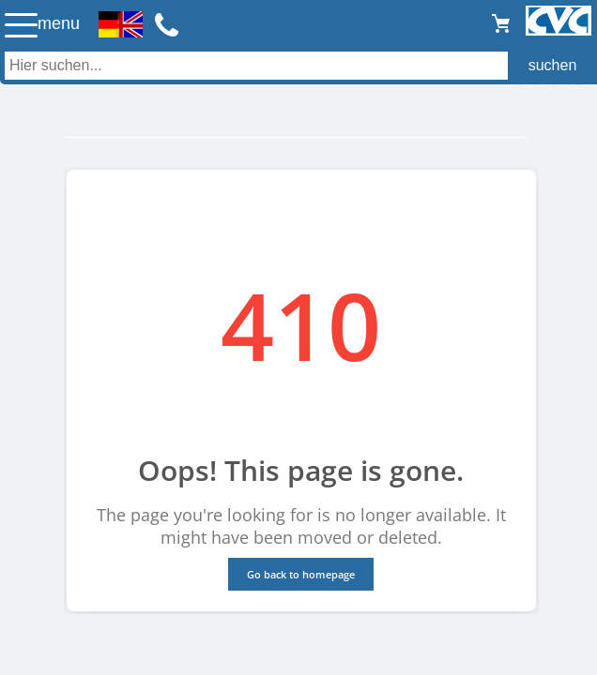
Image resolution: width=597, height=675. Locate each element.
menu (59, 23)
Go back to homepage (301, 574)
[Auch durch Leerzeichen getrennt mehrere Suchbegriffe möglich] (298, 65)
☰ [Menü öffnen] (21, 24)
